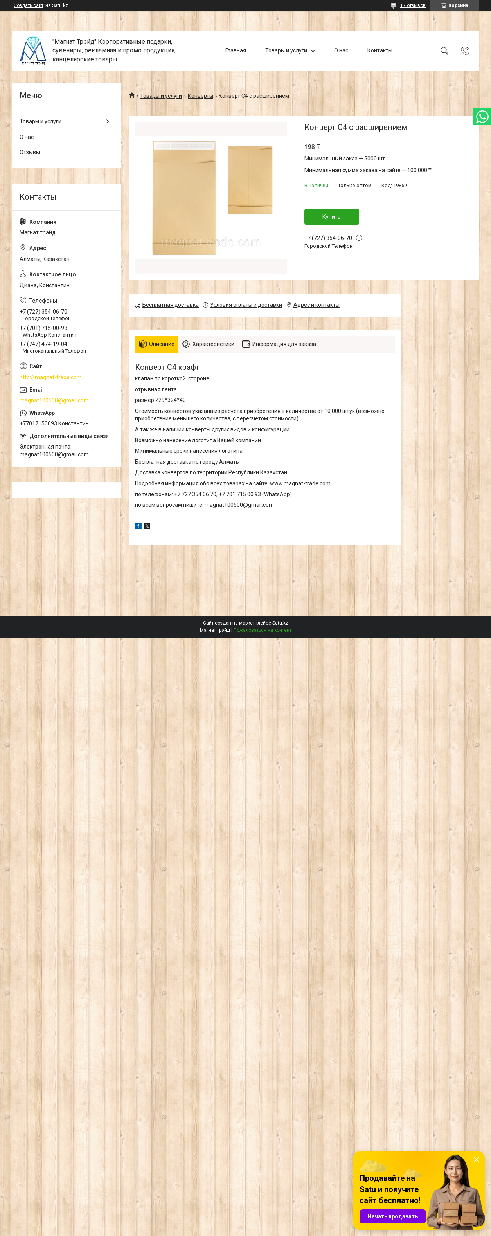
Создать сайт (28, 5)
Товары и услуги (286, 50)
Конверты (200, 96)
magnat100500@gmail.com (54, 400)
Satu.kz (280, 623)
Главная (235, 50)
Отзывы (30, 152)
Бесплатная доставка (170, 305)
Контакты (379, 50)
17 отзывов (413, 5)
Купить (331, 217)
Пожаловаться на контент (262, 630)
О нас (341, 50)
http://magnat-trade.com (51, 377)
